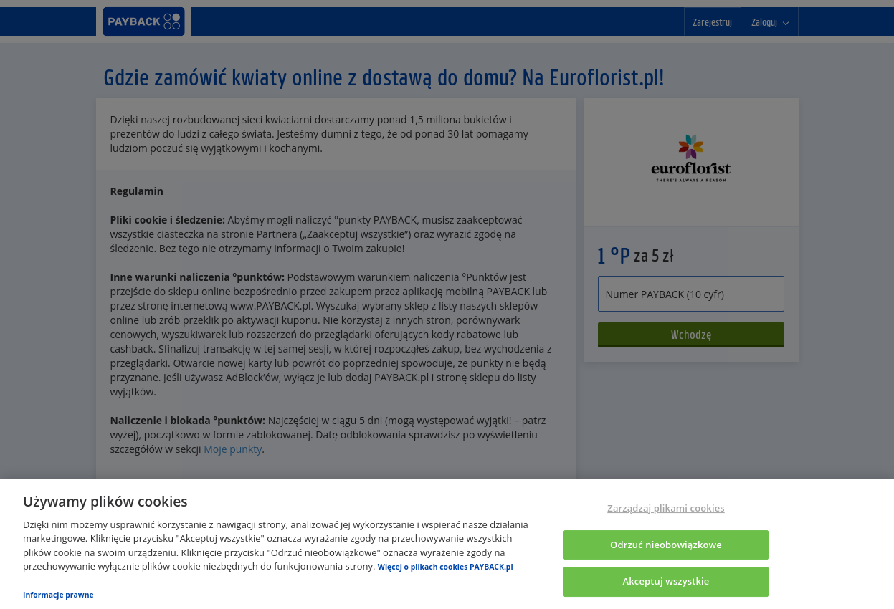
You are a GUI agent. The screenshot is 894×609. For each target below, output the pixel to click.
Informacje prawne (58, 595)
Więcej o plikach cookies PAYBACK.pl (445, 567)
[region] (447, 544)
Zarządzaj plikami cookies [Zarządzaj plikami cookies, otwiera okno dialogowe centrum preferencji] (665, 508)
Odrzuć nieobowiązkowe (666, 544)
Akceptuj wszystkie (666, 581)
